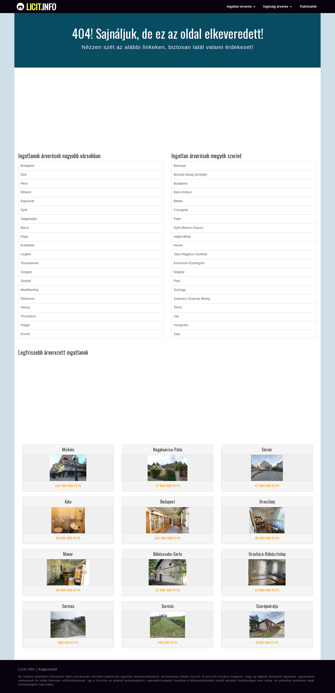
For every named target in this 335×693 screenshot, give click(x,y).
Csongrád (181, 210)
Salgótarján (29, 219)
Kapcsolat (47, 669)
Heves (178, 245)
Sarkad (26, 281)
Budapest (28, 166)
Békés (178, 201)
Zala (177, 334)
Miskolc (26, 192)
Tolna (178, 307)
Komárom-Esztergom (189, 263)
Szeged (26, 272)
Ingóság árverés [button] (277, 6)
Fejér (177, 219)
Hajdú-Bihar (182, 237)
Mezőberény (30, 290)
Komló (25, 334)
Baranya (180, 166)
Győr (24, 210)
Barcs (25, 228)
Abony (25, 307)
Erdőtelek (28, 245)
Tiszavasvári (30, 263)
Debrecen (28, 299)
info (41, 7)
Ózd (24, 174)
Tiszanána (28, 316)
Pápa (24, 237)
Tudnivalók (308, 6)
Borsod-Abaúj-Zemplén (191, 174)
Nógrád (179, 272)
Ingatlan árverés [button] (241, 6)
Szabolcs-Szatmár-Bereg (192, 299)
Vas (176, 316)
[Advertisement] (167, 110)
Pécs (24, 183)
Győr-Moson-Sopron (188, 228)
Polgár (25, 325)
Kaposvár (28, 201)
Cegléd (26, 254)
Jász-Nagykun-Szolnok (190, 254)
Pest (177, 281)
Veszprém (181, 325)
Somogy (180, 290)
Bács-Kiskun (183, 192)
